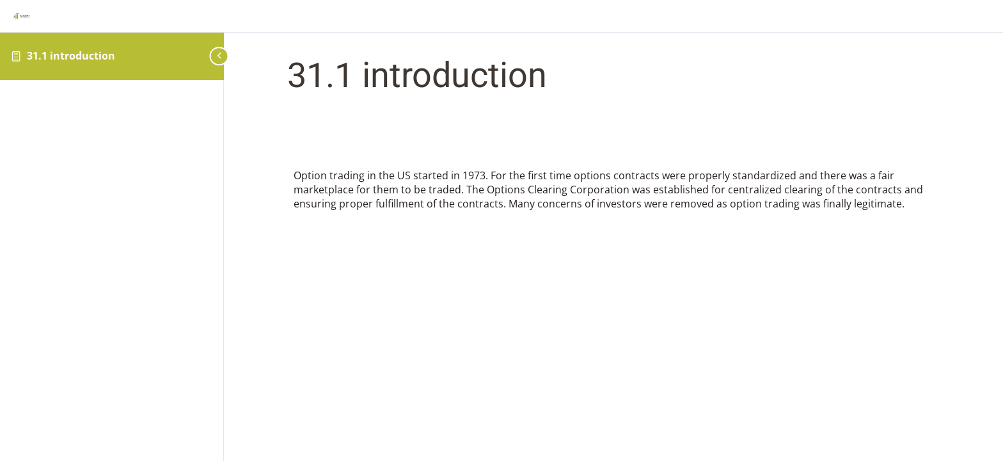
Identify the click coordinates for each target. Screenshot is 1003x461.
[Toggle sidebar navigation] (214, 56)
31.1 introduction (71, 56)
